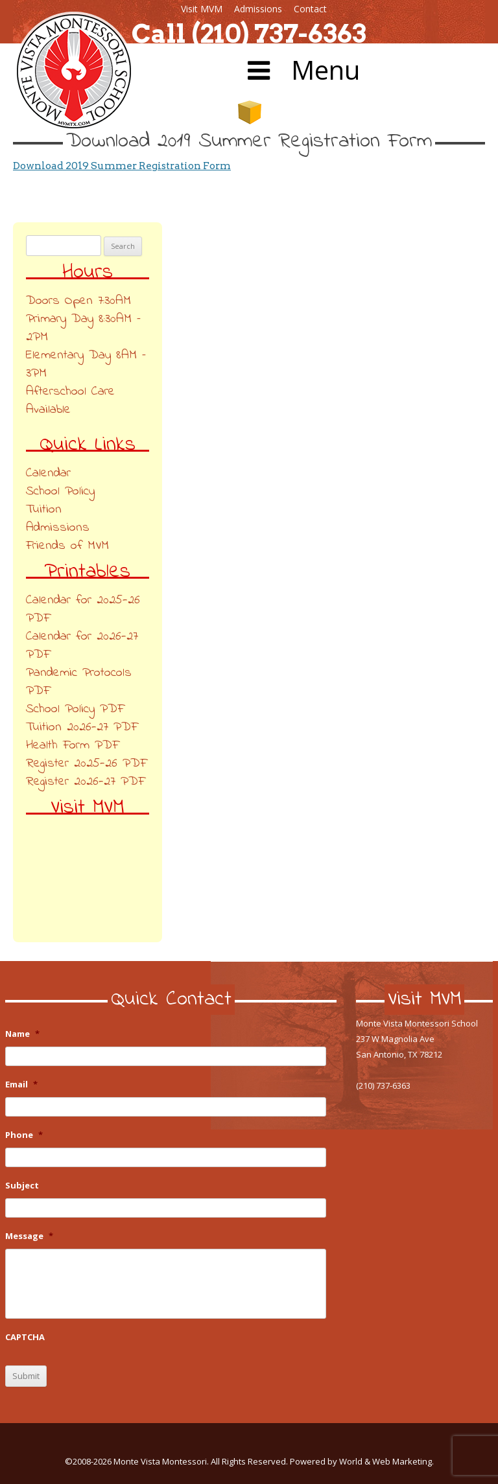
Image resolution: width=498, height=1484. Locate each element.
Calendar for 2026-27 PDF (82, 645)
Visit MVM (201, 9)
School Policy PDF (75, 709)
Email (21, 1084)
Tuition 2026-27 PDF (81, 727)
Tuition (44, 509)
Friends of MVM (67, 546)
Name (22, 1033)
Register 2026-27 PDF (85, 781)
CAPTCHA (25, 1337)
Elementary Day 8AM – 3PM (86, 364)
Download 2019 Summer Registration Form (122, 165)
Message (29, 1236)
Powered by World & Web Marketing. (362, 1461)
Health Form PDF (72, 745)
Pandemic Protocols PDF (79, 682)
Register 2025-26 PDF (86, 763)
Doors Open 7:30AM (78, 301)
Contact (310, 9)
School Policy (60, 491)
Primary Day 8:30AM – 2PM (83, 328)
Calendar (48, 473)
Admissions (258, 9)
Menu (301, 69)
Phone (24, 1135)
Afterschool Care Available (70, 400)
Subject (22, 1185)
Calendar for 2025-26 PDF (83, 609)
